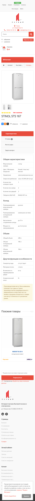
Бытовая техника (20, 65)
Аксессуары (9, 145)
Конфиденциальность (8, 438)
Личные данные (6, 451)
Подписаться (17, 378)
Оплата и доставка (7, 435)
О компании (17, 5)
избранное (5, 39)
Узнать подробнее (10, 496)
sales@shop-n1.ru (25, 30)
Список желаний (6, 457)
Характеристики (11, 134)
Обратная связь (28, 40)
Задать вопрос (10, 150)
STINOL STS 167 (11, 116)
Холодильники (30, 65)
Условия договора (7, 432)
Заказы (3, 454)
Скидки (17, 3)
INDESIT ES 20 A (17, 387)
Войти (21, 8)
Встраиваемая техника (7, 473)
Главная (4, 5)
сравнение (5, 42)
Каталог (10, 5)
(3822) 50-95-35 (11, 30)
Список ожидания (7, 460)
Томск (18, 26)
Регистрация (15, 8)
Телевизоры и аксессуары (7, 479)
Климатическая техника (7, 476)
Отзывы (9, 139)
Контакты (23, 5)
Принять (26, 496)
